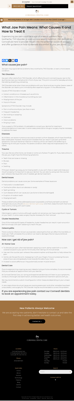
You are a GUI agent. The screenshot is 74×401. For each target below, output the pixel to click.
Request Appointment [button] (47, 6)
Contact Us (36, 322)
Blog (18, 383)
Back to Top (50, 398)
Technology (18, 378)
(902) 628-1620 (30, 6)
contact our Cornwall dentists (53, 291)
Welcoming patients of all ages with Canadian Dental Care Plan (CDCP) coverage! (36, 20)
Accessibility (33, 398)
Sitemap (44, 398)
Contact (18, 387)
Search (39, 398)
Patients (18, 380)
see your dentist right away (33, 204)
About (18, 373)
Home (18, 371)
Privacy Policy (25, 398)
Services (18, 376)
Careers (18, 385)
